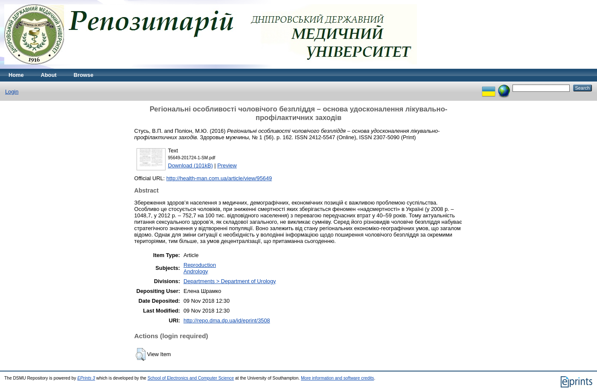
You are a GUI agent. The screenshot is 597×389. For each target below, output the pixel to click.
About (49, 75)
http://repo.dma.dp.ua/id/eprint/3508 (226, 320)
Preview (227, 165)
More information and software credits (337, 378)
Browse (83, 75)
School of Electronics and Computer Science (191, 378)
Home (16, 75)
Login (11, 91)
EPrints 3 (86, 378)
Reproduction (199, 265)
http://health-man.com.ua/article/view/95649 (219, 178)
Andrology (195, 271)
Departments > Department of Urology (229, 281)
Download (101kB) (190, 165)
